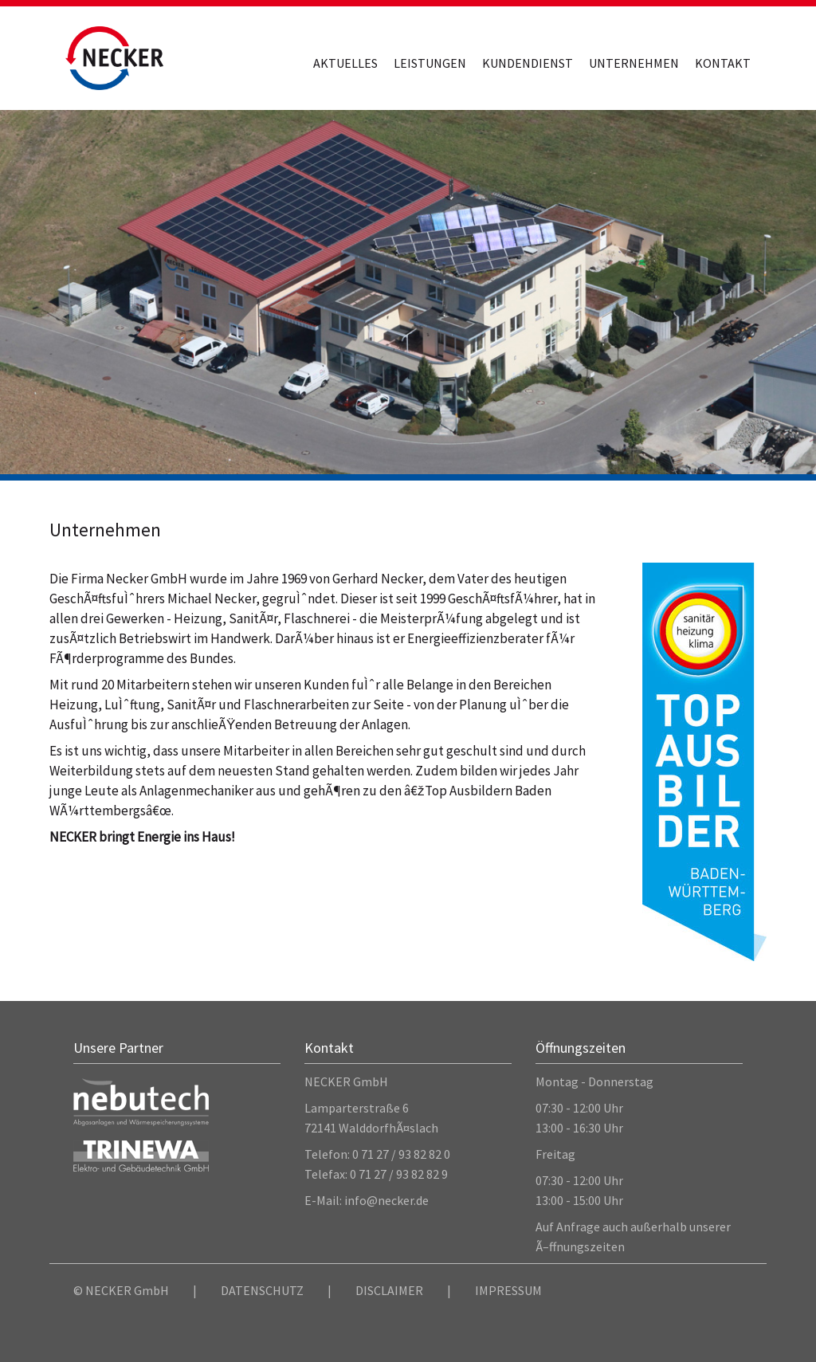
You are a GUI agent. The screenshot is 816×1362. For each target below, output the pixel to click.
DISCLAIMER (389, 1290)
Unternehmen (634, 63)
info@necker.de (386, 1200)
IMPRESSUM (508, 1290)
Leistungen (430, 63)
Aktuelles (345, 63)
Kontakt (723, 63)
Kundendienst (527, 63)
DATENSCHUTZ (262, 1290)
